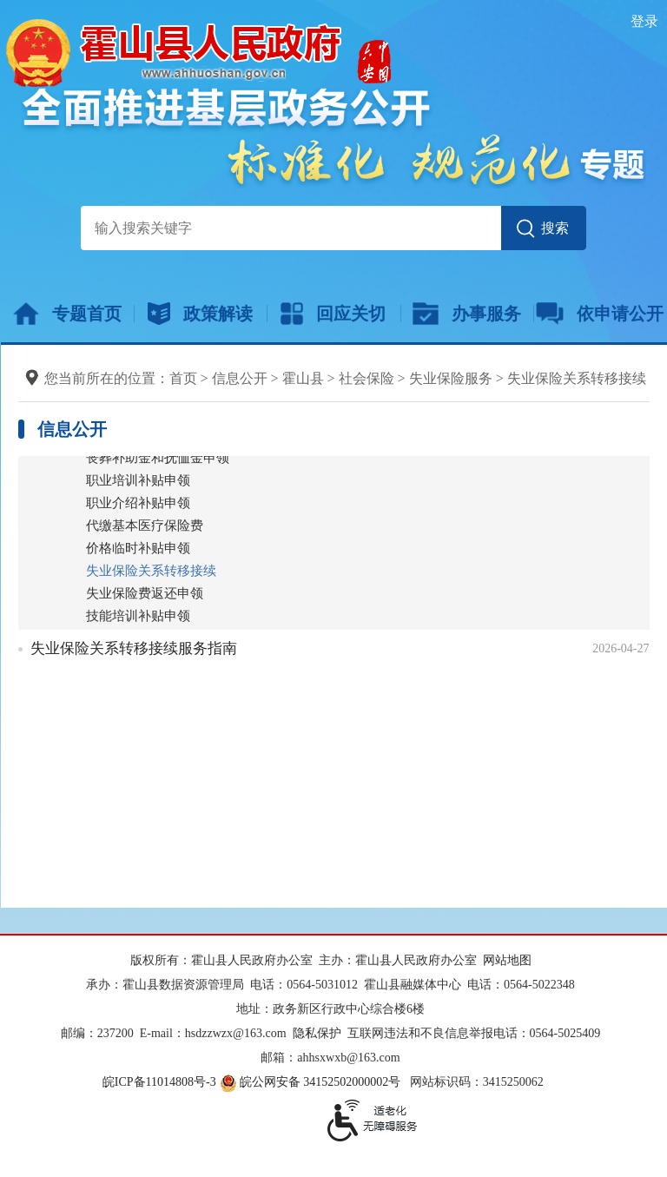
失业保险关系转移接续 (576, 378)
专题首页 (67, 313)
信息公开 (239, 378)
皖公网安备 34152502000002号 (311, 1081)
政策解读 (200, 313)
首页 (183, 378)
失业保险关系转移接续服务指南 (133, 648)
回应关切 (333, 313)
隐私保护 (317, 1033)
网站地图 (507, 960)
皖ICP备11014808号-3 (159, 1081)
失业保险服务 (450, 378)
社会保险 (366, 378)
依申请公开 (600, 313)
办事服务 (467, 313)
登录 (644, 21)
